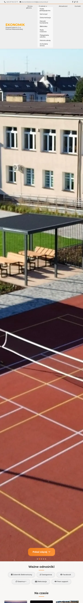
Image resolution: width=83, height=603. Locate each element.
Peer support (61, 582)
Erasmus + (21, 582)
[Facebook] (72, 2)
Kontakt (78, 6)
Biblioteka (43, 26)
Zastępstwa (46, 575)
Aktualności (63, 6)
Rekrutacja (41, 582)
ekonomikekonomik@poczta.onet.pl (34, 2)
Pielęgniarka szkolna (44, 36)
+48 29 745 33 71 (11, 2)
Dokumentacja (45, 17)
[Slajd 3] (41, 559)
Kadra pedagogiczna (45, 9)
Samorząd (43, 14)
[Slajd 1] (37, 559)
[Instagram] (77, 2)
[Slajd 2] (39, 559)
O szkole (43, 6)
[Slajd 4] (43, 559)
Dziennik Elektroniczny (21, 575)
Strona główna (29, 7)
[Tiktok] (75, 2)
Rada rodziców (43, 31)
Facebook (65, 575)
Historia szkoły (45, 40)
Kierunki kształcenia (44, 22)
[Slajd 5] (45, 559)
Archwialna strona (44, 45)
